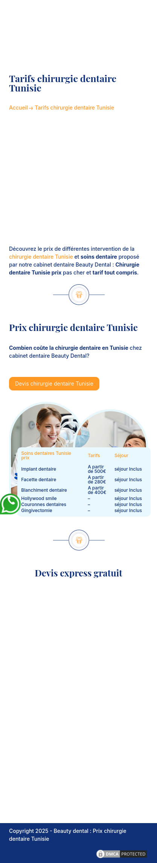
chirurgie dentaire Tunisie (41, 256)
